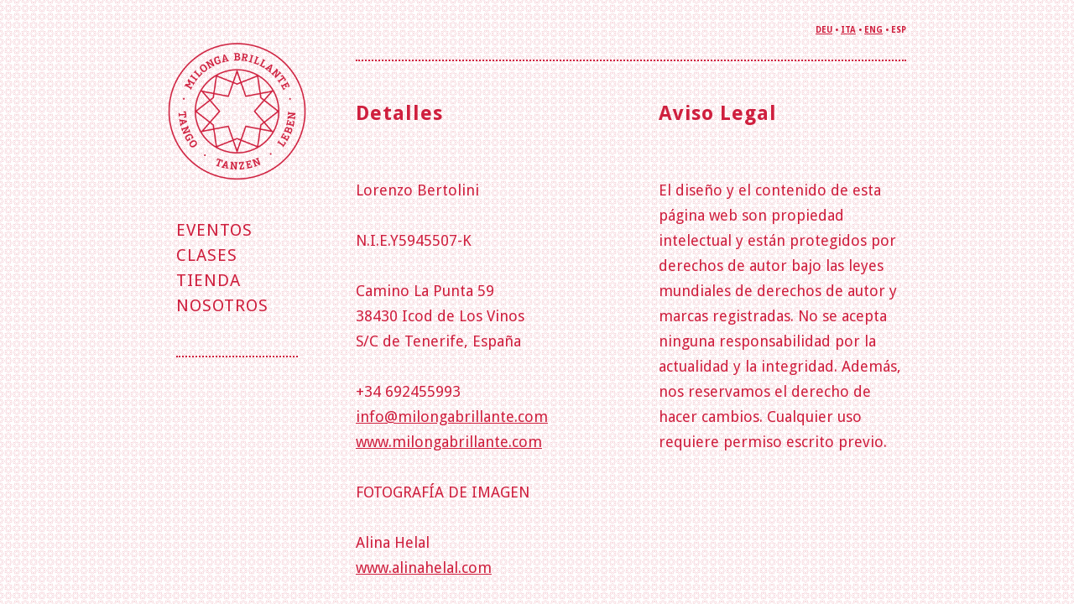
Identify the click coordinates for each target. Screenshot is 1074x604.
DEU (824, 29)
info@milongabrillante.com (452, 416)
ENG (873, 29)
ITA (848, 29)
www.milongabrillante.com (449, 441)
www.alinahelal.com (424, 567)
